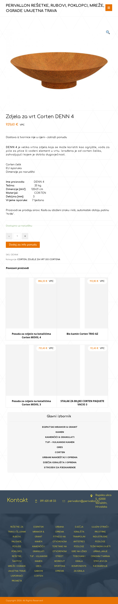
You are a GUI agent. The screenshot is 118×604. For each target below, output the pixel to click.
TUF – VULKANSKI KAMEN (59, 442)
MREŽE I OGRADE (17, 566)
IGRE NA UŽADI (79, 551)
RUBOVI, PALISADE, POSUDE (17, 542)
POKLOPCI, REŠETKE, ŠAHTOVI (17, 556)
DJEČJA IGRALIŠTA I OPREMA (60, 462)
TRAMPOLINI (79, 537)
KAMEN (60, 432)
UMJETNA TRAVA (17, 571)
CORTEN (22, 259)
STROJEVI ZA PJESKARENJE (60, 467)
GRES (60, 447)
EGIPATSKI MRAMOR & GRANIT (59, 427)
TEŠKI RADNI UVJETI (100, 546)
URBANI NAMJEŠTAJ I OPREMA (59, 457)
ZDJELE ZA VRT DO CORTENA (44, 259)
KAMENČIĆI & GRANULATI (59, 437)
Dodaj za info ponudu (23, 244)
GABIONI (38, 571)
